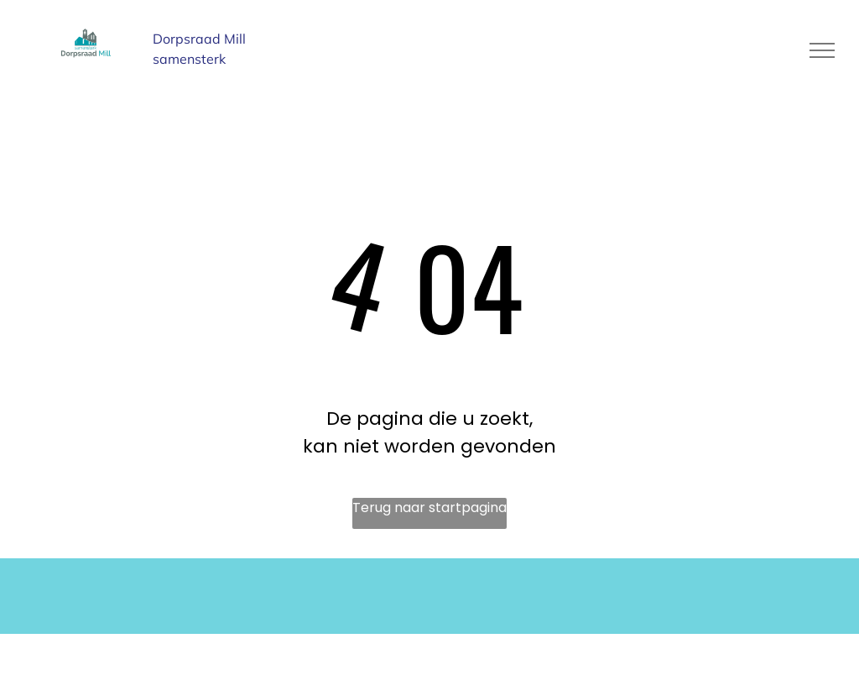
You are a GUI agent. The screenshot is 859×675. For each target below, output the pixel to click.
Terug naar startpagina (429, 507)
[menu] (822, 50)
